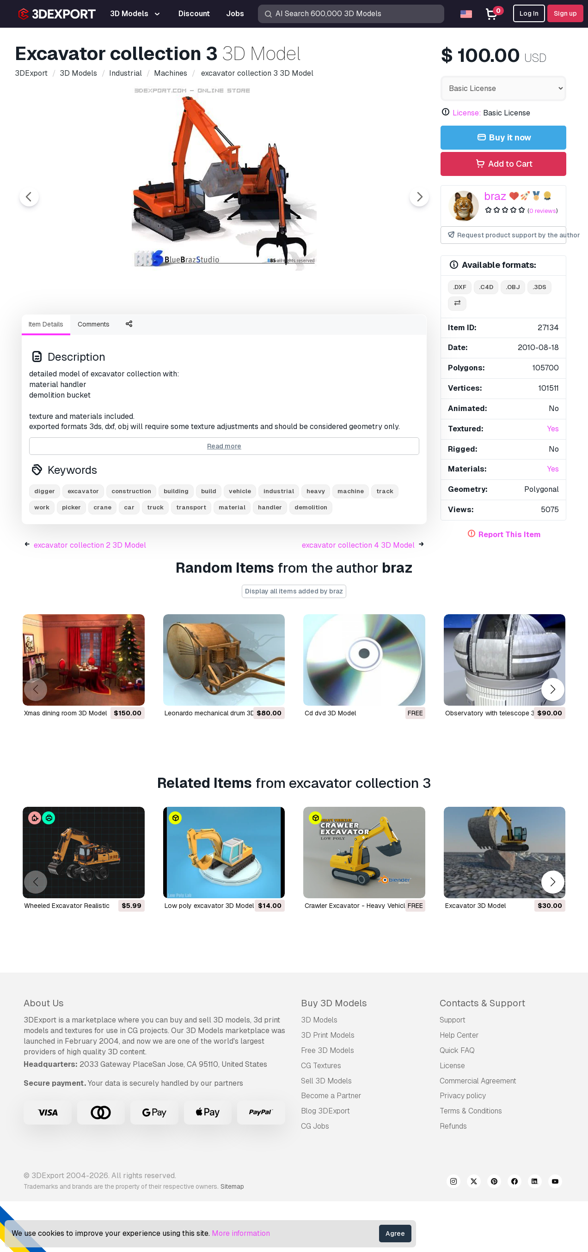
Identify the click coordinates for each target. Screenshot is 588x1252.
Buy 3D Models (334, 1054)
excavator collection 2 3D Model (90, 596)
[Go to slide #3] (194, 332)
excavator (83, 542)
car (129, 558)
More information (241, 1233)
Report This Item (509, 534)
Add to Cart (503, 164)
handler (270, 558)
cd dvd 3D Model (330, 764)
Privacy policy (463, 1146)
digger (44, 542)
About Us (44, 1054)
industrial (278, 542)
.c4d (486, 287)
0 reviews (542, 211)
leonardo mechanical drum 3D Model (220, 764)
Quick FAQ (457, 1101)
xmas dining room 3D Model (65, 764)
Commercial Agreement (478, 1132)
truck (155, 558)
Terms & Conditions (471, 1162)
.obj (513, 287)
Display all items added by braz (294, 642)
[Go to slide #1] (76, 332)
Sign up (565, 13)
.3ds (539, 287)
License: (467, 113)
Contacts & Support (482, 1054)
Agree (395, 1233)
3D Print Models (328, 1086)
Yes (553, 429)
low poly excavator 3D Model (209, 956)
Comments (94, 375)
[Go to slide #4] (254, 332)
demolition (310, 558)
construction (131, 542)
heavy (315, 542)
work (41, 558)
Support (453, 1071)
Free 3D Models (327, 1101)
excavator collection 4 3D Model (358, 596)
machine (350, 542)
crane (102, 558)
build (208, 542)
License (452, 1116)
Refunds (453, 1177)
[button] (552, 740)
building (176, 542)
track (384, 542)
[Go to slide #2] (135, 332)
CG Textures (321, 1116)
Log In (529, 13)
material (232, 558)
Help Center (459, 1086)
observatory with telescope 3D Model (502, 764)
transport (191, 558)
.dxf (459, 287)
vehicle (240, 542)
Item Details (46, 375)
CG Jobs (315, 1177)
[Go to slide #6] (372, 332)
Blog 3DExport (325, 1162)
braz (495, 196)
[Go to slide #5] (313, 332)
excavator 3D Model (475, 956)
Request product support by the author (506, 235)
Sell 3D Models (326, 1132)
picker (71, 558)
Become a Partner (331, 1146)
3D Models (319, 1071)
